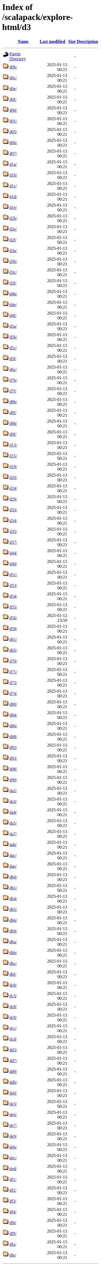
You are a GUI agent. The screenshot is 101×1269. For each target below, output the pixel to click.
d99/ (13, 780)
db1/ (13, 888)
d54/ (13, 596)
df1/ (12, 1179)
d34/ (13, 520)
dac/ (13, 855)
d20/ (13, 477)
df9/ (12, 1233)
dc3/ (13, 996)
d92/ (13, 747)
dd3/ (13, 1050)
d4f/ (12, 315)
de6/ (13, 1114)
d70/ (13, 661)
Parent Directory (17, 56)
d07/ (13, 153)
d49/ (13, 564)
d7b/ (13, 380)
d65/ (13, 650)
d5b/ (13, 337)
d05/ (13, 132)
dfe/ (12, 1255)
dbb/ (13, 952)
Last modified (52, 41)
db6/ (13, 920)
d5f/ (12, 358)
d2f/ (12, 240)
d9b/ (13, 423)
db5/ (13, 909)
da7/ (13, 834)
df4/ (12, 1212)
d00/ (13, 110)
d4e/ (13, 304)
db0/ (13, 877)
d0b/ (13, 67)
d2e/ (13, 229)
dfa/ (12, 1244)
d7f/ (12, 391)
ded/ (13, 1168)
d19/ (13, 466)
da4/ (13, 812)
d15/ (13, 456)
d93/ (13, 758)
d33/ (13, 510)
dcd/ (13, 1039)
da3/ (13, 801)
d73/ (13, 682)
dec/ (13, 1158)
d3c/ (13, 272)
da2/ (13, 790)
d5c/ (13, 348)
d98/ (13, 769)
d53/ (13, 585)
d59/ (13, 628)
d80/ (13, 704)
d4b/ (13, 294)
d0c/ (13, 78)
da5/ (13, 823)
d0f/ (12, 99)
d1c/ (13, 186)
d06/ (13, 142)
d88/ (13, 736)
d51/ (13, 574)
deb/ (13, 1147)
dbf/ (12, 974)
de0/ (13, 1093)
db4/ (13, 898)
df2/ (12, 1190)
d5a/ (13, 326)
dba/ (13, 942)
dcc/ (13, 1028)
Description (87, 41)
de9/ (13, 1136)
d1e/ (13, 207)
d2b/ (13, 218)
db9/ (13, 931)
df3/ (12, 1201)
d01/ (13, 121)
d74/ (13, 693)
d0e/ (13, 88)
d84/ (13, 715)
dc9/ (13, 1017)
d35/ (13, 531)
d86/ (13, 726)
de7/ (13, 1125)
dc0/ (13, 985)
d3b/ (13, 261)
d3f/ (12, 283)
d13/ (13, 445)
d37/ (13, 542)
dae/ (13, 866)
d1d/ (13, 196)
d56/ (13, 618)
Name (23, 41)
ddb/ (13, 1082)
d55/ (13, 607)
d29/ (13, 499)
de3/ (13, 1104)
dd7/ (13, 1060)
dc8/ (13, 1006)
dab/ (13, 844)
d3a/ (13, 250)
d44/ (13, 553)
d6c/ (13, 369)
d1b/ (13, 175)
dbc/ (13, 963)
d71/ (13, 672)
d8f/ (12, 412)
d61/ (13, 639)
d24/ (13, 488)
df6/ (12, 1222)
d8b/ (13, 402)
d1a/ (13, 164)
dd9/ (13, 1071)
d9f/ (12, 434)
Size (72, 41)
